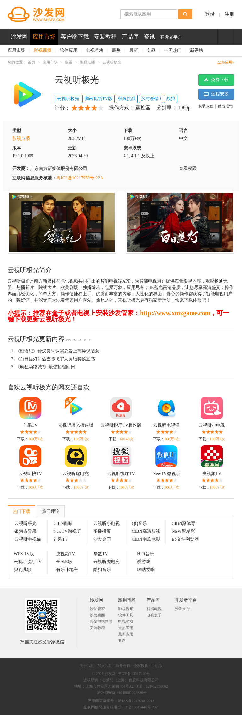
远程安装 (216, 94)
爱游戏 (143, 561)
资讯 (149, 36)
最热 (116, 50)
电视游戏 (94, 50)
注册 (229, 14)
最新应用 (125, 634)
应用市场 (44, 36)
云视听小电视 (212, 425)
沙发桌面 (102, 539)
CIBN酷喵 (62, 523)
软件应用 (69, 50)
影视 (68, 62)
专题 (151, 50)
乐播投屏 (102, 531)
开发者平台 (171, 37)
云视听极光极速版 (75, 425)
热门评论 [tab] (51, 511)
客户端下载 (74, 36)
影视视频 (42, 50)
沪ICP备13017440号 (134, 673)
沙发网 (19, 36)
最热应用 (125, 628)
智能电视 (154, 609)
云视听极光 (111, 62)
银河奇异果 (25, 531)
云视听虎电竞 (75, 473)
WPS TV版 (24, 553)
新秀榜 (196, 50)
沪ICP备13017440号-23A (138, 707)
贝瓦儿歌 (23, 569)
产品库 (130, 36)
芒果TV (30, 425)
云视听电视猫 (166, 425)
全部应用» (225, 62)
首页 (31, 62)
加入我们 (104, 666)
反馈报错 (225, 106)
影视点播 (87, 62)
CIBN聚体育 (183, 523)
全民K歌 (64, 561)
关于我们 (87, 666)
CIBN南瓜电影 (146, 539)
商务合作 (122, 666)
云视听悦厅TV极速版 (121, 425)
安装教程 (105, 36)
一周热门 (173, 50)
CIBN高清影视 (146, 531)
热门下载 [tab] (21, 511)
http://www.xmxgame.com (175, 312)
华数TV (100, 553)
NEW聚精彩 (183, 531)
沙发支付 (182, 609)
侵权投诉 (140, 666)
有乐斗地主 (67, 569)
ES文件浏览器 (185, 539)
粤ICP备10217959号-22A (79, 178)
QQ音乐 (139, 523)
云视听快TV (30, 473)
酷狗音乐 (102, 569)
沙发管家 (97, 609)
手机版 (157, 666)
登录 (210, 14)
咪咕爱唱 (146, 569)
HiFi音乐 (145, 553)
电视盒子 (154, 615)
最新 (133, 50)
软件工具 (125, 615)
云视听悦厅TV (121, 473)
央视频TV (212, 473)
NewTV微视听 (166, 473)
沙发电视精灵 (101, 621)
